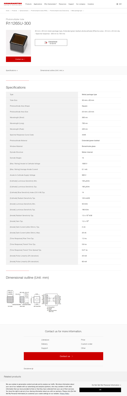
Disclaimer (27, 369)
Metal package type (76, 10)
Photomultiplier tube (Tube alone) (59, 10)
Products (14, 10)
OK (100, 390)
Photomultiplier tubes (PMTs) (39, 10)
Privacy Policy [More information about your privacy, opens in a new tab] (64, 393)
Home (7, 10)
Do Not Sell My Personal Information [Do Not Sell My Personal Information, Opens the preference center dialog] (105, 385)
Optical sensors (24, 10)
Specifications (11, 70)
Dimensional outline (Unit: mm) (51, 70)
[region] (63, 388)
